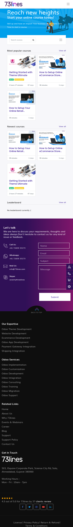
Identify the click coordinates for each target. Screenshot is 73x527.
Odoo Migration (11, 390)
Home (5, 409)
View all (62, 202)
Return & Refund (50, 522)
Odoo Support (10, 395)
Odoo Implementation (14, 364)
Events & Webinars (12, 422)
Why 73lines (8, 417)
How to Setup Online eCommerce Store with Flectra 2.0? (50, 74)
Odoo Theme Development (17, 329)
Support (6, 435)
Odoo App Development (15, 342)
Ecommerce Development (16, 337)
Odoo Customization (13, 369)
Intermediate (19, 80)
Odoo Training (10, 386)
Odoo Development (12, 373)
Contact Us (8, 444)
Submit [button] (55, 297)
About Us (7, 413)
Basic (11, 80)
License (17, 522)
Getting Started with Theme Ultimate (20, 74)
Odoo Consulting (11, 382)
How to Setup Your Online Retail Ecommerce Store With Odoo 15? (19, 109)
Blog (4, 430)
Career (5, 426)
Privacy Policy (31, 522)
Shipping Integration (13, 350)
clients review (43, 501)
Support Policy (10, 439)
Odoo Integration (11, 377)
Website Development (14, 333)
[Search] (20, 39)
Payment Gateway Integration (19, 346)
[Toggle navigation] (61, 40)
